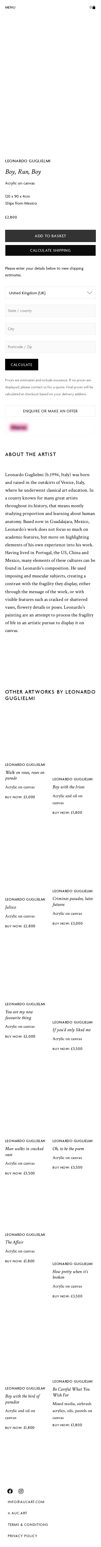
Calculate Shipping (50, 250)
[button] (10, 6)
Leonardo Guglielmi (28, 160)
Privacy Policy (23, 1536)
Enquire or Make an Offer (50, 411)
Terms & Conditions (28, 1524)
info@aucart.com (26, 1502)
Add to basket (50, 235)
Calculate (22, 364)
